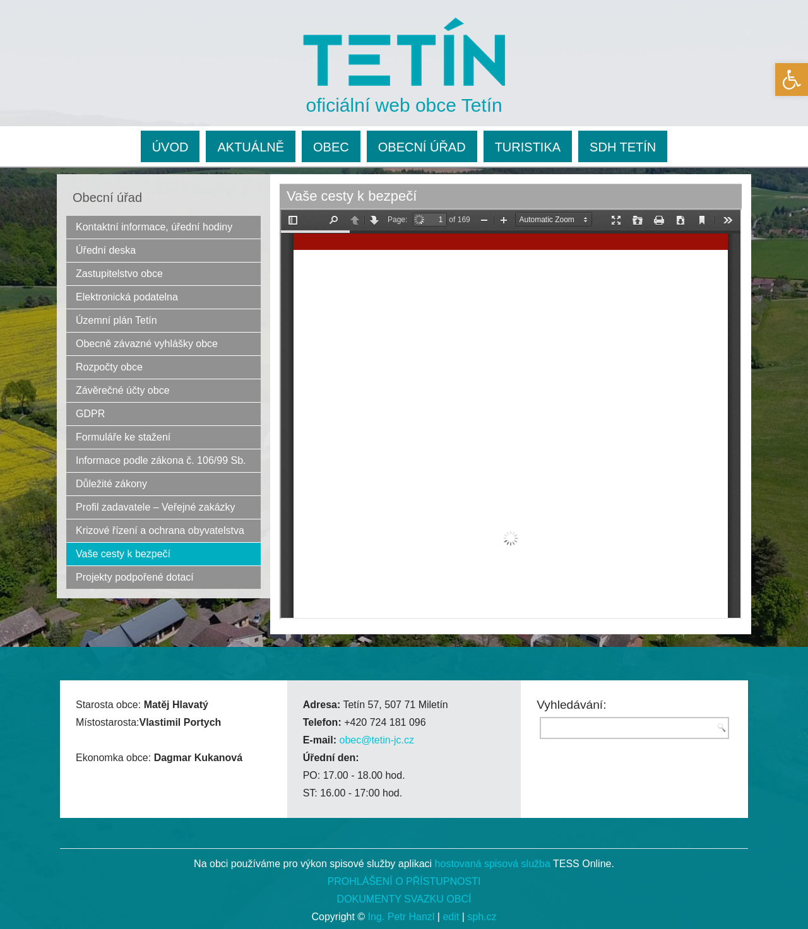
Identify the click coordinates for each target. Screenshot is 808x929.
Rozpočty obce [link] (109, 367)
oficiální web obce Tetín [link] (404, 105)
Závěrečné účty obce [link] (123, 390)
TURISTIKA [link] (528, 147)
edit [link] (451, 916)
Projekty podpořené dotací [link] (135, 577)
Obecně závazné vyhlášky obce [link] (147, 343)
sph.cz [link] (481, 916)
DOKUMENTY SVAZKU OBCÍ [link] (404, 899)
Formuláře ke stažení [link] (123, 437)
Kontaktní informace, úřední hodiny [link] (154, 227)
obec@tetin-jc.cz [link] (376, 740)
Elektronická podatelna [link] (127, 297)
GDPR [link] (90, 413)
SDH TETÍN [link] (623, 147)
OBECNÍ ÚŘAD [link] (422, 147)
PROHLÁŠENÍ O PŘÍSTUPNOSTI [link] (404, 881)
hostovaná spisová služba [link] (492, 863)
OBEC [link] (331, 147)
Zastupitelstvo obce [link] (119, 273)
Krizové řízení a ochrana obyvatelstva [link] (160, 530)
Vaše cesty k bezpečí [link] (123, 553)
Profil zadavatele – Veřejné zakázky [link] (155, 507)
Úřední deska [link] (106, 250)
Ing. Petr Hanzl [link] (401, 916)
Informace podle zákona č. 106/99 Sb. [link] (161, 460)
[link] (791, 79)
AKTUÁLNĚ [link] (250, 147)
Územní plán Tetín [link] (116, 320)
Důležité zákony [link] (111, 483)
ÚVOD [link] (170, 147)
